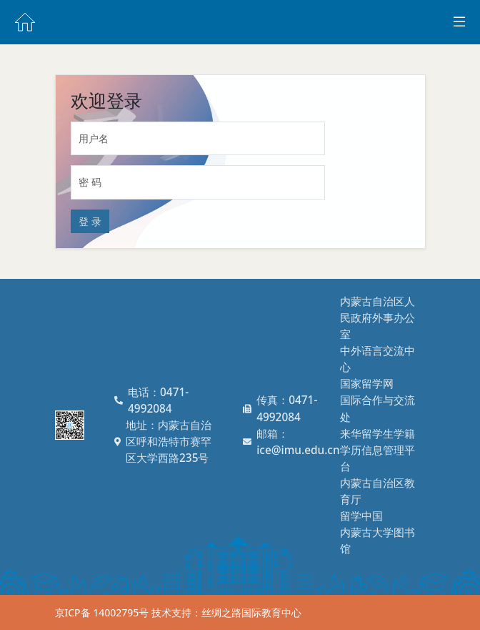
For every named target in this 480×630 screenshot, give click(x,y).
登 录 (90, 221)
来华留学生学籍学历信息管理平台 (377, 450)
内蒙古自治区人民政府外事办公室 (377, 318)
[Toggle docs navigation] (459, 22)
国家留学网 (367, 383)
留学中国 (361, 515)
